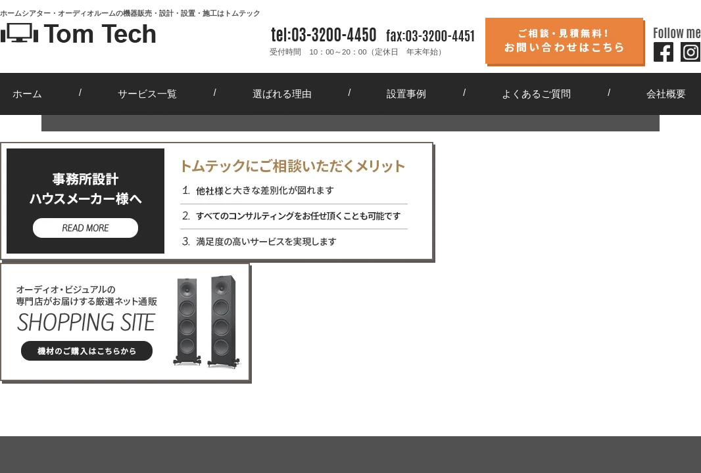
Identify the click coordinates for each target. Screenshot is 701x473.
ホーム (27, 93)
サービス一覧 (147, 93)
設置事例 (406, 93)
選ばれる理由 (282, 93)
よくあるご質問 (536, 93)
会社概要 (666, 93)
